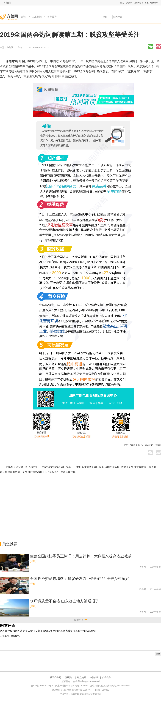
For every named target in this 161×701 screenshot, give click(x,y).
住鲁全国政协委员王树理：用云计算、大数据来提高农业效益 (81, 556)
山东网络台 (138, 3)
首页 (122, 3)
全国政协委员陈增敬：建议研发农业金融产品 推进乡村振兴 (79, 578)
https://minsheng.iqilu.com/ (56, 467)
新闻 (23, 16)
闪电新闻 (129, 3)
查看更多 (79, 620)
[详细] (33, 561)
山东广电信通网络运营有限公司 (86, 694)
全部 (105, 17)
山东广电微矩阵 (151, 3)
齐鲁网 (7, 2)
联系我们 (69, 677)
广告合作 (106, 677)
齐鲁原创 (52, 16)
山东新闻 (37, 16)
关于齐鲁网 (55, 677)
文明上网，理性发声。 (80, 642)
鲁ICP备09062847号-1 (42, 685)
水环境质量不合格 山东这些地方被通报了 (64, 601)
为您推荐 (9, 544)
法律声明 (94, 677)
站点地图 (81, 677)
